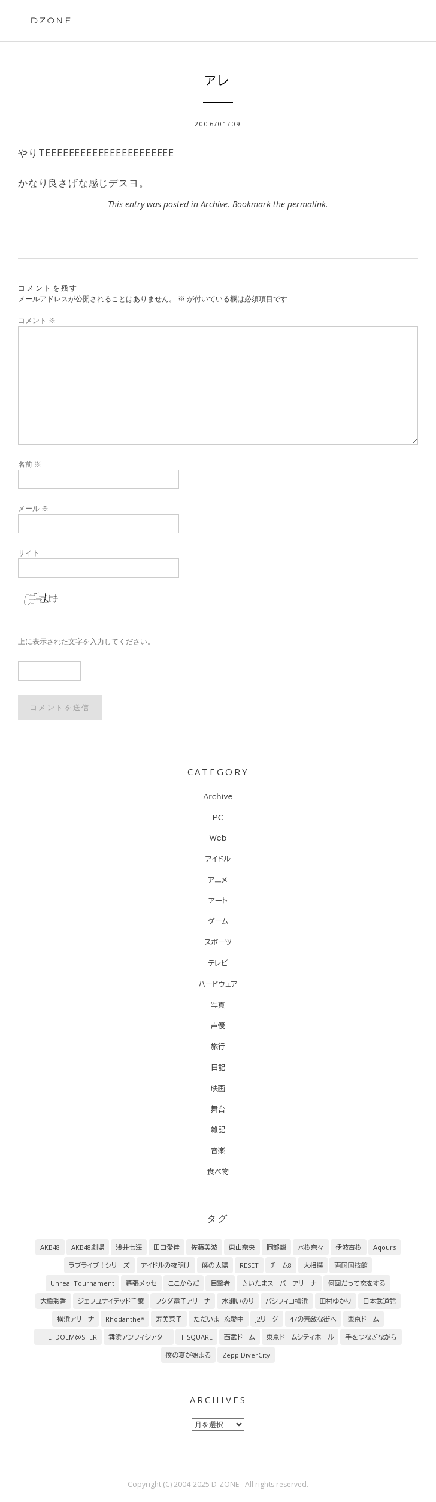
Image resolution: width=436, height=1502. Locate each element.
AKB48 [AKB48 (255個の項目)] (50, 1247)
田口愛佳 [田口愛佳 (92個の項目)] (166, 1247)
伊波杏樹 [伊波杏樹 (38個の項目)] (348, 1247)
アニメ (218, 879)
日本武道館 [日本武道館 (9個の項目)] (379, 1301)
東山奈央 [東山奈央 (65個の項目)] (242, 1247)
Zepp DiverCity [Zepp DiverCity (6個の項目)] (246, 1354)
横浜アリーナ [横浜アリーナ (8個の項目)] (75, 1318)
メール (33, 508)
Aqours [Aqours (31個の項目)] (384, 1247)
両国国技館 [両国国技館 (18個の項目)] (350, 1265)
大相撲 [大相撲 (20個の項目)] (313, 1265)
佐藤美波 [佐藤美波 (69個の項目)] (204, 1247)
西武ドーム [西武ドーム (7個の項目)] (239, 1336)
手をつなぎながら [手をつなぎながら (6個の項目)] (370, 1336)
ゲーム (218, 920)
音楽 (218, 1150)
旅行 (218, 1046)
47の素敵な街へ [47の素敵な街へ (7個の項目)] (313, 1318)
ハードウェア (217, 983)
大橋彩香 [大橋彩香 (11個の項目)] (53, 1301)
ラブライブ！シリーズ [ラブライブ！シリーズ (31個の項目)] (99, 1265)
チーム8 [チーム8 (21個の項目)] (281, 1265)
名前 (29, 464)
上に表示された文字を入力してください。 (86, 641)
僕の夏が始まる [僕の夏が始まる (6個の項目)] (188, 1354)
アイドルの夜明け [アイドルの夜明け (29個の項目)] (165, 1265)
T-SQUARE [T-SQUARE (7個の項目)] (196, 1336)
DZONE (51, 20)
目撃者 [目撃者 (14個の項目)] (220, 1283)
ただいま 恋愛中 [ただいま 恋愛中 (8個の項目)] (218, 1318)
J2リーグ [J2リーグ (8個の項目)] (266, 1318)
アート (217, 900)
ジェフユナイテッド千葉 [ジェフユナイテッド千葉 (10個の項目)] (111, 1301)
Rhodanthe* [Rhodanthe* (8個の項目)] (124, 1318)
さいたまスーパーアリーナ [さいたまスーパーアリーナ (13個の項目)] (278, 1283)
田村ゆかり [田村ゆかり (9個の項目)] (336, 1301)
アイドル (218, 858)
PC (218, 817)
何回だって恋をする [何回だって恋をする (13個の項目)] (357, 1283)
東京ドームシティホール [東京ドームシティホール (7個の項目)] (300, 1336)
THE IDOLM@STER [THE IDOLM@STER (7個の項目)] (68, 1336)
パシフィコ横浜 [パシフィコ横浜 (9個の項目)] (286, 1301)
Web (218, 837)
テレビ (218, 962)
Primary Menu (399, 22)
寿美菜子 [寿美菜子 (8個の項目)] (169, 1318)
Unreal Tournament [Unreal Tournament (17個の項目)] (82, 1283)
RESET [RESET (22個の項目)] (249, 1265)
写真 (218, 1004)
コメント (37, 320)
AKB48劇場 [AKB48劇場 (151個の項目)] (87, 1247)
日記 (218, 1067)
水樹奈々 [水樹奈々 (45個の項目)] (311, 1247)
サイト (29, 553)
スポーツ (218, 941)
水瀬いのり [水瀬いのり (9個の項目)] (238, 1301)
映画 (218, 1088)
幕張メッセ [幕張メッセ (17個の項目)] (141, 1283)
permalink (306, 204)
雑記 (218, 1129)
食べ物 (218, 1171)
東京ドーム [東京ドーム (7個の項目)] (363, 1318)
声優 (218, 1025)
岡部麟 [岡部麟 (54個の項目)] (276, 1247)
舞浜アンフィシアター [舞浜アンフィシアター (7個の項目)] (138, 1336)
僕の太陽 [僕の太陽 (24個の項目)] (215, 1265)
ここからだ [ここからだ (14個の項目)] (183, 1283)
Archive (214, 204)
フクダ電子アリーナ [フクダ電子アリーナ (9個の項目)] (182, 1301)
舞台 (218, 1109)
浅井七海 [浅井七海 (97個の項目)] (129, 1247)
